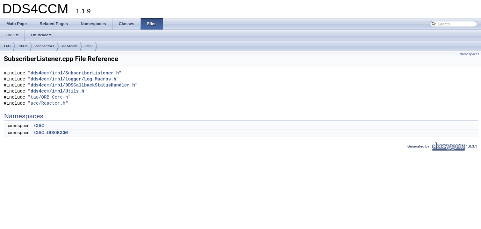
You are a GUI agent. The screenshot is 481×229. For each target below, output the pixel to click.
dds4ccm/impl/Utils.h (57, 91)
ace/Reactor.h (48, 104)
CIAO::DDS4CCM (51, 132)
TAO (7, 46)
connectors (44, 46)
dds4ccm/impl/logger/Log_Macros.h (73, 79)
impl (89, 46)
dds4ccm (69, 46)
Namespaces (469, 54)
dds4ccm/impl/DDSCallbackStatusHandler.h (83, 85)
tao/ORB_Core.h (49, 97)
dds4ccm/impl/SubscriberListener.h (75, 73)
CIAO (22, 46)
